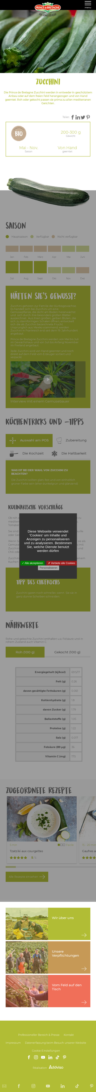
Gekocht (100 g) (67, 652)
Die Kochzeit (26, 453)
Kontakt (69, 1034)
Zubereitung (71, 440)
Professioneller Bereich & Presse (39, 1034)
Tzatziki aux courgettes (26, 851)
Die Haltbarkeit (69, 453)
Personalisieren (48, 567)
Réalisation (48, 1067)
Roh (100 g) (25, 652)
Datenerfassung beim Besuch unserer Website (55, 1042)
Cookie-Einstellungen (46, 1050)
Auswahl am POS (29, 440)
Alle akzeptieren (32, 563)
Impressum (13, 1042)
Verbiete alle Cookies (61, 563)
